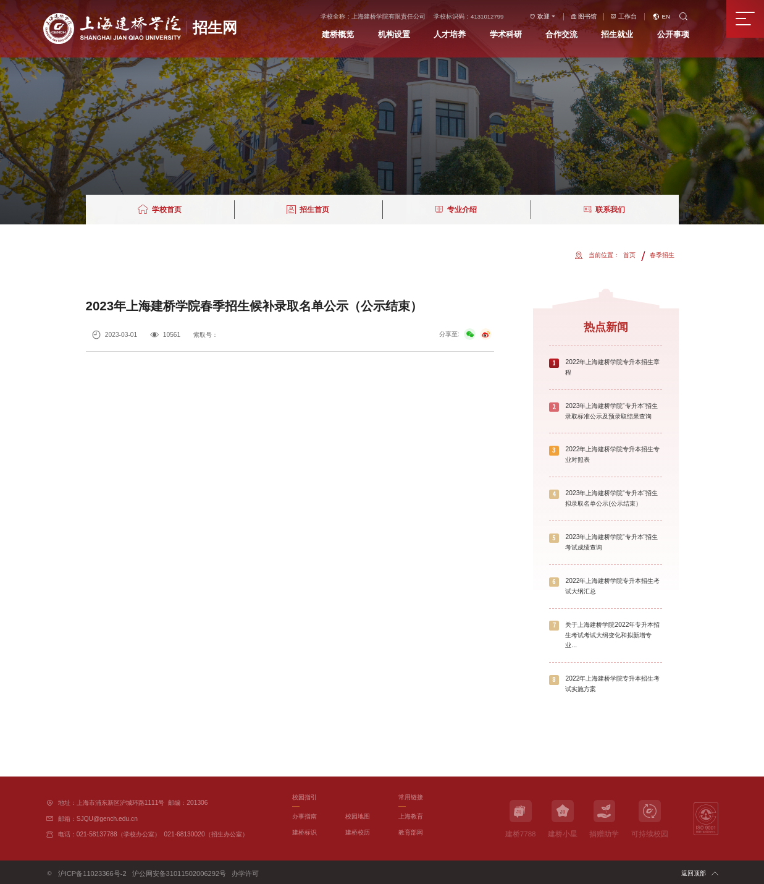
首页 (629, 255)
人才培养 (461, 34)
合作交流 (573, 34)
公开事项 (685, 34)
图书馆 (599, 16)
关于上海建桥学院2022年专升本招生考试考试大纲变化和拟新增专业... (612, 634)
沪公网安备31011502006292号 (165, 871)
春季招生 (662, 255)
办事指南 (304, 815)
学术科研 (517, 34)
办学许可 (224, 871)
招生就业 (629, 34)
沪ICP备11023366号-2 (88, 871)
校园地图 (357, 815)
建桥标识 (304, 831)
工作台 (639, 16)
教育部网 (410, 831)
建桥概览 (350, 34)
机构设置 (406, 34)
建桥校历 (357, 831)
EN (677, 16)
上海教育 (410, 815)
